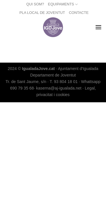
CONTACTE (78, 12)
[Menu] (98, 27)
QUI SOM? (35, 4)
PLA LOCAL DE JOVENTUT (42, 12)
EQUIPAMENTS (63, 4)
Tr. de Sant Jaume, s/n (25, 81)
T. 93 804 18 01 (63, 81)
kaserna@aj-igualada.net (58, 88)
